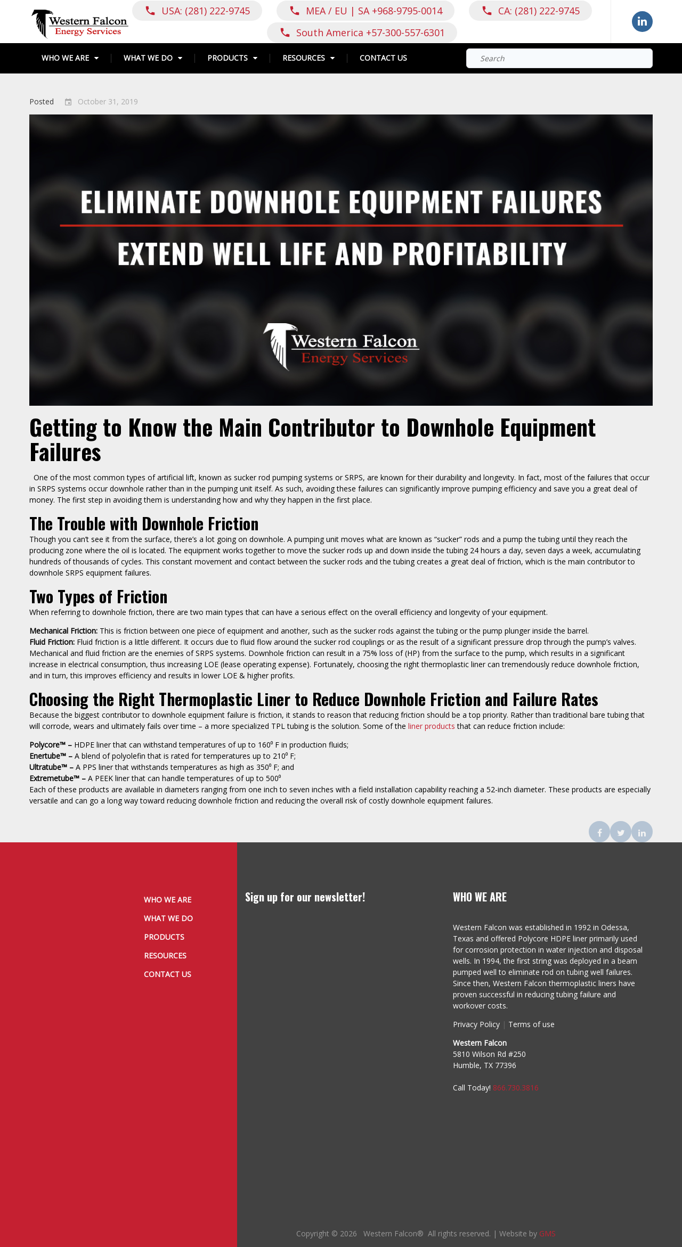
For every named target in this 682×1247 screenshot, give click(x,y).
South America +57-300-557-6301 (370, 32)
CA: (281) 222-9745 (539, 10)
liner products (431, 726)
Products (227, 58)
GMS (547, 1233)
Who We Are (65, 58)
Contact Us (383, 58)
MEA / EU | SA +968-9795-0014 (374, 10)
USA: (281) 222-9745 (205, 10)
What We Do (148, 58)
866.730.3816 (516, 1087)
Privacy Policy (476, 1024)
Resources (303, 58)
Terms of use (531, 1024)
